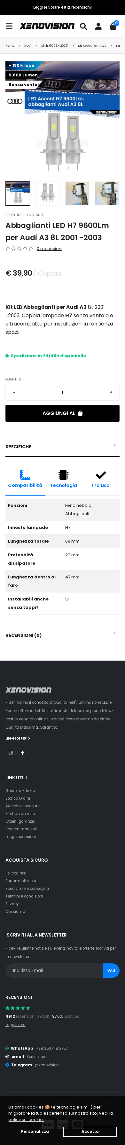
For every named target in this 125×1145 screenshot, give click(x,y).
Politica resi (15, 873)
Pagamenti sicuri (21, 880)
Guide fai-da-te (20, 790)
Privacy (12, 903)
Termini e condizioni (24, 896)
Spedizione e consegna (27, 888)
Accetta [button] (90, 1131)
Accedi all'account (22, 806)
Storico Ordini (17, 798)
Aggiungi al (62, 413)
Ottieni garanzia (20, 821)
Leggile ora (15, 1024)
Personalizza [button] (35, 1131)
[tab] (62, 447)
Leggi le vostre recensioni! (62, 7)
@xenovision (47, 1065)
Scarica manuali (21, 829)
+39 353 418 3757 (52, 1048)
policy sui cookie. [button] (26, 1120)
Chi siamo (15, 911)
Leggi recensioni (20, 836)
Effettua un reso (20, 813)
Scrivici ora (37, 1056)
